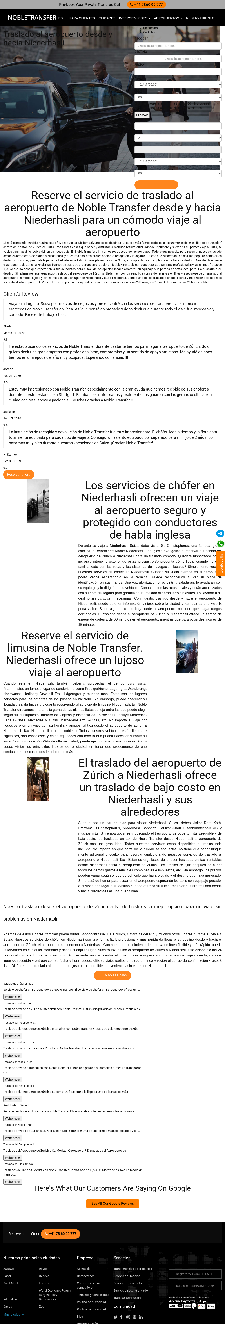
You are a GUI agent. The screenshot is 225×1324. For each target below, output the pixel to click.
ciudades (107, 18)
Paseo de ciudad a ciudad (92, 1297)
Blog (80, 1283)
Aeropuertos (168, 18)
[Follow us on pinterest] (136, 1284)
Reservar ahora (17, 462)
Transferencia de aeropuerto (131, 1235)
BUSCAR (142, 115)
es (62, 18)
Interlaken (9, 1261)
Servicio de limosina (126, 1242)
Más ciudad (13, 1277)
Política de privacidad (90, 1268)
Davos (43, 1235)
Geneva (44, 1242)
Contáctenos (84, 1242)
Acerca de (83, 1235)
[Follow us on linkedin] (142, 1284)
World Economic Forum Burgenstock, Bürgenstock (55, 1259)
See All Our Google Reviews (112, 1170)
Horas (138, 77)
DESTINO (141, 51)
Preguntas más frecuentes (92, 1290)
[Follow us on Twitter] (116, 1284)
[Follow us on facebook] (123, 1284)
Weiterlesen (12, 972)
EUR (50, 18)
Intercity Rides (135, 18)
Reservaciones (200, 18)
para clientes (82, 18)
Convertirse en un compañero (88, 1252)
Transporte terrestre (126, 1264)
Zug (41, 1268)
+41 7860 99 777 (144, 4)
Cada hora (149, 32)
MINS (138, 90)
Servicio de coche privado (130, 1257)
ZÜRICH (9, 1235)
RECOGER (142, 38)
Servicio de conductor (127, 1250)
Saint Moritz (11, 1250)
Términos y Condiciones (92, 1261)
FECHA (139, 64)
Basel (6, 1242)
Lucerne (44, 1250)
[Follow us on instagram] (129, 1284)
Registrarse (195, 1240)
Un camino (150, 27)
